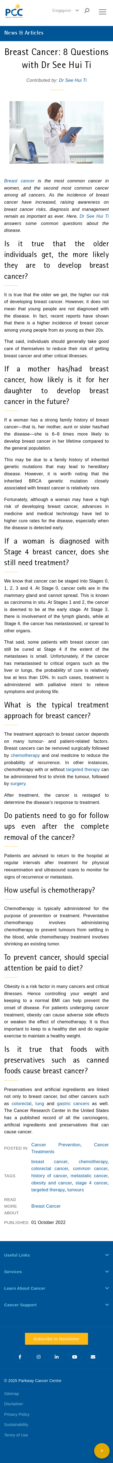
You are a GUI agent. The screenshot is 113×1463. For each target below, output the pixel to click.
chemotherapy (25, 755)
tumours (75, 1189)
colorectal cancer (49, 1168)
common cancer (90, 1168)
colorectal (21, 1103)
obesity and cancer (51, 1183)
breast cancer (49, 1161)
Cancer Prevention (56, 1144)
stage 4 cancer (91, 1183)
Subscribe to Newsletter (56, 1338)
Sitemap (11, 1393)
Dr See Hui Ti (73, 80)
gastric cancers (73, 1103)
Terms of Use (16, 1435)
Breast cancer (19, 181)
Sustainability (16, 1424)
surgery (17, 783)
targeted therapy (83, 769)
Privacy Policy (16, 1414)
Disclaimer (13, 1404)
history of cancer (49, 1175)
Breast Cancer (46, 1206)
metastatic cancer (89, 1175)
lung (40, 1103)
